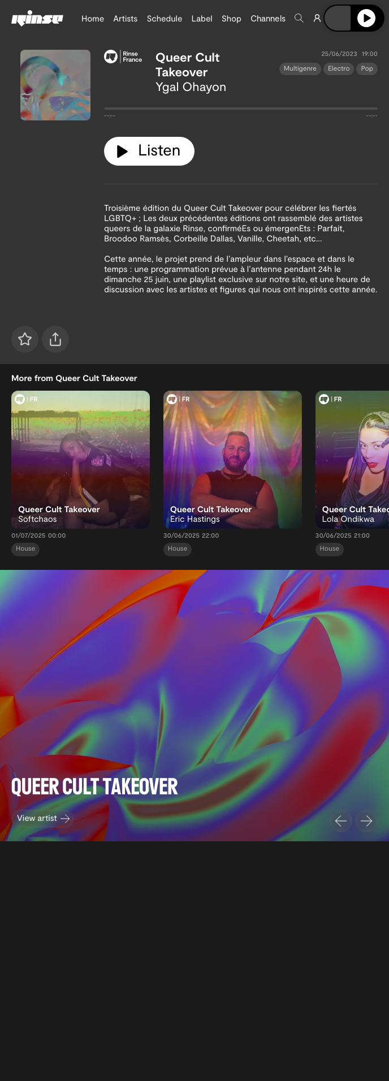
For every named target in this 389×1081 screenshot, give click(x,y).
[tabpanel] (241, 111)
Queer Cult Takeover (187, 64)
